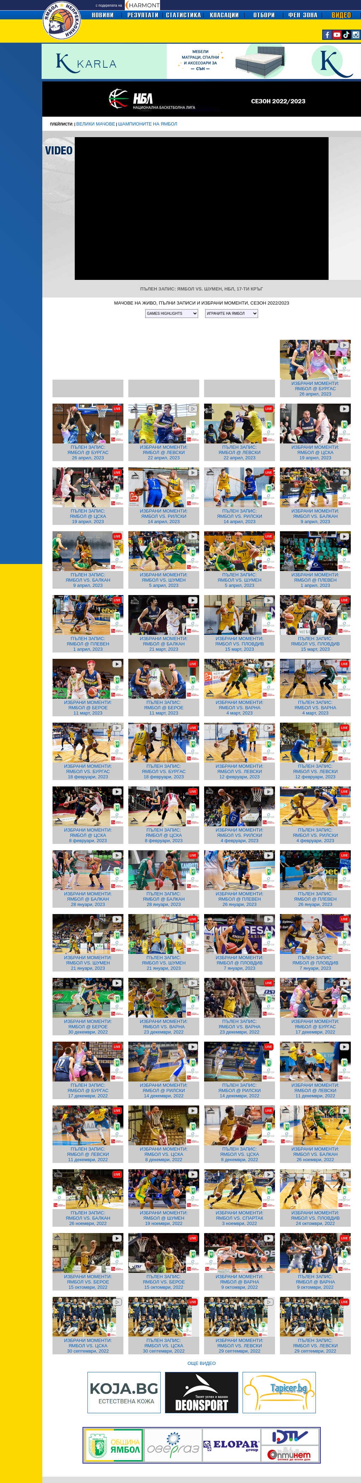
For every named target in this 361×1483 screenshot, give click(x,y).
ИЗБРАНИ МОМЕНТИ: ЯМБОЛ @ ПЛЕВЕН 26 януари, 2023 (239, 899)
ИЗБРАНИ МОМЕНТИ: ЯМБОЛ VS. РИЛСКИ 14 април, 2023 (164, 516)
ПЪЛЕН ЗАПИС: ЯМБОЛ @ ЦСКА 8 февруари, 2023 (164, 835)
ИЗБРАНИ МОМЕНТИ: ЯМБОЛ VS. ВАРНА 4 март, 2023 (239, 708)
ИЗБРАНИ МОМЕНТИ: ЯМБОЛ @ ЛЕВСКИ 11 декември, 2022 (315, 1090)
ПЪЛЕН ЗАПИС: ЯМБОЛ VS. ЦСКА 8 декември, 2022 (239, 1154)
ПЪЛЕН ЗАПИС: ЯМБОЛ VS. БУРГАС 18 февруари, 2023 (163, 771)
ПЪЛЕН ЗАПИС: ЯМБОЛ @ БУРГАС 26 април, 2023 (88, 452)
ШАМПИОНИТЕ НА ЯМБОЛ (147, 124)
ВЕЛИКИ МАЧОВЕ (95, 124)
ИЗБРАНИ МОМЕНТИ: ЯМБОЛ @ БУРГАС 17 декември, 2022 (315, 1027)
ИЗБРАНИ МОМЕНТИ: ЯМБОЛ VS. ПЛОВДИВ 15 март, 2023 (239, 644)
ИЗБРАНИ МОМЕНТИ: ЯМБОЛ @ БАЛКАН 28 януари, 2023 (88, 899)
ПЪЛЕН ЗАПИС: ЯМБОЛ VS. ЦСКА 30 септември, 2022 (163, 1346)
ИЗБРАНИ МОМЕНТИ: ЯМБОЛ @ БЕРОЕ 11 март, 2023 (88, 708)
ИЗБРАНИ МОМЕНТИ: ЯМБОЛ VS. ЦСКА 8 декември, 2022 (164, 1154)
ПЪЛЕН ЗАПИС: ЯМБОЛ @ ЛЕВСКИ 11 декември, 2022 (88, 1154)
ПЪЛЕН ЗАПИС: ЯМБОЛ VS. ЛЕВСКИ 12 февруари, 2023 (315, 771)
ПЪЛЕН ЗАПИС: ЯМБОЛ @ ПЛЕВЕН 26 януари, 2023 (315, 899)
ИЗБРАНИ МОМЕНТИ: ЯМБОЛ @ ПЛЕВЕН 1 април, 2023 (315, 580)
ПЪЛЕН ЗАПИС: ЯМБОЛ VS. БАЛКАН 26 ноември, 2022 (88, 1218)
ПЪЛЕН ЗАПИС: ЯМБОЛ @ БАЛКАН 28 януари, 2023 (164, 899)
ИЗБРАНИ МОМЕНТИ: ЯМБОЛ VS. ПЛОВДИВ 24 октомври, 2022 (315, 1218)
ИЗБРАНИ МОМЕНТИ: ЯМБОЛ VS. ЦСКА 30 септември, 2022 (88, 1346)
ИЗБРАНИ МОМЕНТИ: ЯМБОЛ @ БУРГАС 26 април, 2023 (315, 389)
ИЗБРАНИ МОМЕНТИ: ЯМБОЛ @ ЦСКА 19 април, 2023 (315, 452)
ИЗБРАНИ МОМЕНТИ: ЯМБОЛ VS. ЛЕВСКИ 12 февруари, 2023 (239, 771)
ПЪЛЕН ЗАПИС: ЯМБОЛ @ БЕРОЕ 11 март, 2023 (164, 708)
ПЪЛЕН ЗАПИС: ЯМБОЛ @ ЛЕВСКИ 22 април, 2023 (240, 452)
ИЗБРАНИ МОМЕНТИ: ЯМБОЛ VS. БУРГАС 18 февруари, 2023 (88, 771)
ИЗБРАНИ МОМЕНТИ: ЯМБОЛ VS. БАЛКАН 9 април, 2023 (315, 516)
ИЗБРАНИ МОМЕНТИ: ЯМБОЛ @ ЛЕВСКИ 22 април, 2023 (164, 452)
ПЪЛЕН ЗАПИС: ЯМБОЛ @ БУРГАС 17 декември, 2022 (88, 1090)
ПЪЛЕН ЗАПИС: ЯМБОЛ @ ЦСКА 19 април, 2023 (88, 516)
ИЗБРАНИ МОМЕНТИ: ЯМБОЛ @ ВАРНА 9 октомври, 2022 (239, 1282)
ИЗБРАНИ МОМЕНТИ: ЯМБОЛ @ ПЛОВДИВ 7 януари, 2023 (239, 963)
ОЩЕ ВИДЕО (202, 1363)
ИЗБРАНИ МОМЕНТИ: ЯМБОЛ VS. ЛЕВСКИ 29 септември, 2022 (239, 1346)
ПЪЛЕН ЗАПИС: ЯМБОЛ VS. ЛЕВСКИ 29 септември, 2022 (315, 1346)
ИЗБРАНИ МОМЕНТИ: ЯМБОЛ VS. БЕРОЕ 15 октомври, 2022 (88, 1282)
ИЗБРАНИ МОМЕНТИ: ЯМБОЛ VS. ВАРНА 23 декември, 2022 (164, 1027)
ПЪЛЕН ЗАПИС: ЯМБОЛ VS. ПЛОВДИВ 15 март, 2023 (315, 644)
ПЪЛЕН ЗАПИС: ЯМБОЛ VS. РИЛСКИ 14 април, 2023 (239, 516)
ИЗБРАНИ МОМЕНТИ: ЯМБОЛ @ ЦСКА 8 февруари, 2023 (88, 835)
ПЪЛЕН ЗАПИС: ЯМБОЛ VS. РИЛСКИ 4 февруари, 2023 (315, 835)
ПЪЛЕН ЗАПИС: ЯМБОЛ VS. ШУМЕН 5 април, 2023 (239, 580)
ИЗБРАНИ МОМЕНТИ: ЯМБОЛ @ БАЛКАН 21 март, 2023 (164, 644)
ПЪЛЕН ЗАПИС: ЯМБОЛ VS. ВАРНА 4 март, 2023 (315, 708)
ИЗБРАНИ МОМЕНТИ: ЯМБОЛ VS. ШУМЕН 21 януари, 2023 (88, 963)
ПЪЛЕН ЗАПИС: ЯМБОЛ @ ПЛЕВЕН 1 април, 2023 (88, 644)
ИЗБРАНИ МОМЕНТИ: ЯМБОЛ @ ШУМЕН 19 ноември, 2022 (164, 1218)
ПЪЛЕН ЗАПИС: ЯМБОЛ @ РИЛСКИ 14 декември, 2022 (239, 1090)
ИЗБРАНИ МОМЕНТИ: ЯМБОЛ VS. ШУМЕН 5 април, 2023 (164, 580)
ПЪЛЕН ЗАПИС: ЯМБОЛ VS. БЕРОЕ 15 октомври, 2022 (164, 1282)
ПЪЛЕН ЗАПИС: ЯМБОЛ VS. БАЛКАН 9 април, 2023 (88, 580)
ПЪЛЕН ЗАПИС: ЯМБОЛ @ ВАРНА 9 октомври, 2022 (315, 1282)
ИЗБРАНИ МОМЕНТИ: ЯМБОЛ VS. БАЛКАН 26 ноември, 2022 (315, 1154)
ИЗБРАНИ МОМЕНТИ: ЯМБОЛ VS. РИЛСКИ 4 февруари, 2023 (239, 835)
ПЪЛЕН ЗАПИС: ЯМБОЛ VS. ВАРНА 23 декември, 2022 (240, 1027)
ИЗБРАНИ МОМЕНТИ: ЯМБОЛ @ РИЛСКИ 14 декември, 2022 (164, 1090)
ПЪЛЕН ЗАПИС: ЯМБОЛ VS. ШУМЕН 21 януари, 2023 (163, 963)
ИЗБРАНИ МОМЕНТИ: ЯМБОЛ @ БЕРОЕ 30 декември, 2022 (88, 1027)
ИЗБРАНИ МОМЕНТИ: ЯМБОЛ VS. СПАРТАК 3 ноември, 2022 (239, 1218)
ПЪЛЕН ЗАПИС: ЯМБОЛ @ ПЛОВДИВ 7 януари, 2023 (315, 963)
